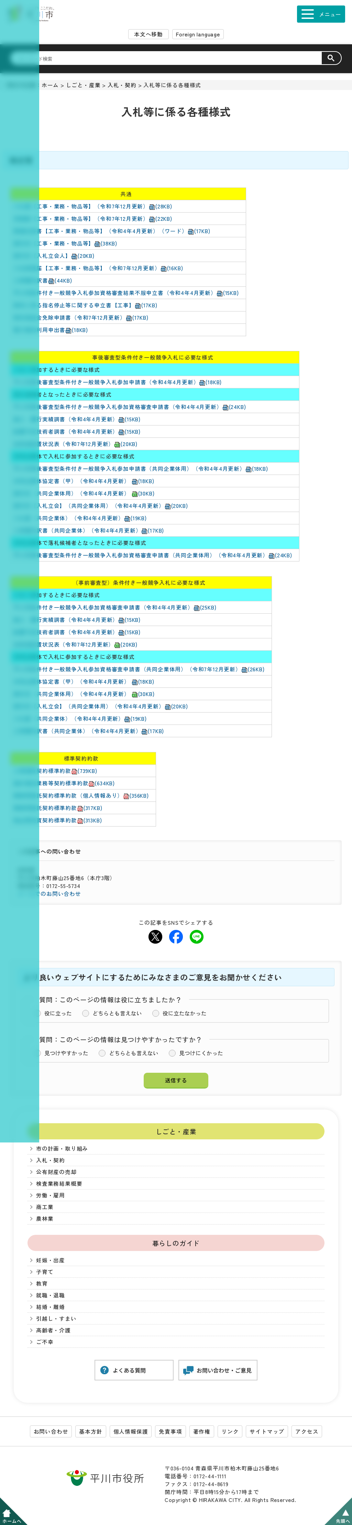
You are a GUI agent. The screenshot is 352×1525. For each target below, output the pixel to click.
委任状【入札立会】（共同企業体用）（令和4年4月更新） (100, 506)
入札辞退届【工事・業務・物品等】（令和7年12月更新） (98, 268)
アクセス (306, 1431)
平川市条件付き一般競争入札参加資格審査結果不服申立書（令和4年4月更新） (126, 293)
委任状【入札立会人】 (54, 256)
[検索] (170, 58)
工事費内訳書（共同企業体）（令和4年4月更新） (88, 530)
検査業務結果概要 (59, 1183)
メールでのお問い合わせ (49, 894)
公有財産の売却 (56, 1172)
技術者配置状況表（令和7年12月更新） (75, 444)
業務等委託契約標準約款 (57, 808)
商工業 (44, 1207)
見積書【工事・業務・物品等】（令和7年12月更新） (92, 219)
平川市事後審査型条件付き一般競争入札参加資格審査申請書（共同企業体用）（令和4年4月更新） (152, 555)
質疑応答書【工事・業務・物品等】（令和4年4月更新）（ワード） (111, 231)
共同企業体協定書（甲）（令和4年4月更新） (83, 481)
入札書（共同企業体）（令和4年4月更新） (80, 518)
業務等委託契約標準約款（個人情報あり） (81, 795)
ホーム (50, 85)
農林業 (44, 1218)
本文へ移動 (148, 34)
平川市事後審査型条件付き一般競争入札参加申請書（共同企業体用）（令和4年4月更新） (140, 469)
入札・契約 (122, 85)
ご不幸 (44, 1342)
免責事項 (170, 1431)
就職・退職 (50, 1295)
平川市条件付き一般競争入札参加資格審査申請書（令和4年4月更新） (114, 607)
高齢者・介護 (53, 1330)
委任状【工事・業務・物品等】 (65, 243)
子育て (44, 1272)
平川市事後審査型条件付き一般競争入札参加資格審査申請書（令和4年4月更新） (129, 407)
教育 (42, 1283)
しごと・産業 (83, 85)
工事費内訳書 (42, 280)
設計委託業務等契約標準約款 (64, 783)
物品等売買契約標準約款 (57, 820)
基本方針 (90, 1431)
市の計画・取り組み (62, 1148)
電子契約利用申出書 (50, 330)
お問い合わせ (51, 1431)
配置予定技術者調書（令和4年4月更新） (77, 431)
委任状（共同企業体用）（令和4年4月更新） (83, 493)
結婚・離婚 (50, 1307)
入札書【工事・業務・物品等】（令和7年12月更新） (92, 206)
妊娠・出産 (50, 1260)
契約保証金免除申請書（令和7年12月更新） (80, 317)
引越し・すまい (56, 1318)
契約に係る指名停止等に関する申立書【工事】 (85, 305)
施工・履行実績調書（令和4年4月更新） (77, 419)
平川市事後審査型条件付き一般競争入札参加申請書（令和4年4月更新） (117, 382)
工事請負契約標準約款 (55, 771)
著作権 (201, 1431)
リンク (230, 1431)
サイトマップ (267, 1431)
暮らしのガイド (176, 1243)
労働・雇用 (50, 1195)
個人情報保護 (130, 1431)
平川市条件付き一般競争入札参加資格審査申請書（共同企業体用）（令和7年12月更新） (139, 669)
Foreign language (198, 34)
